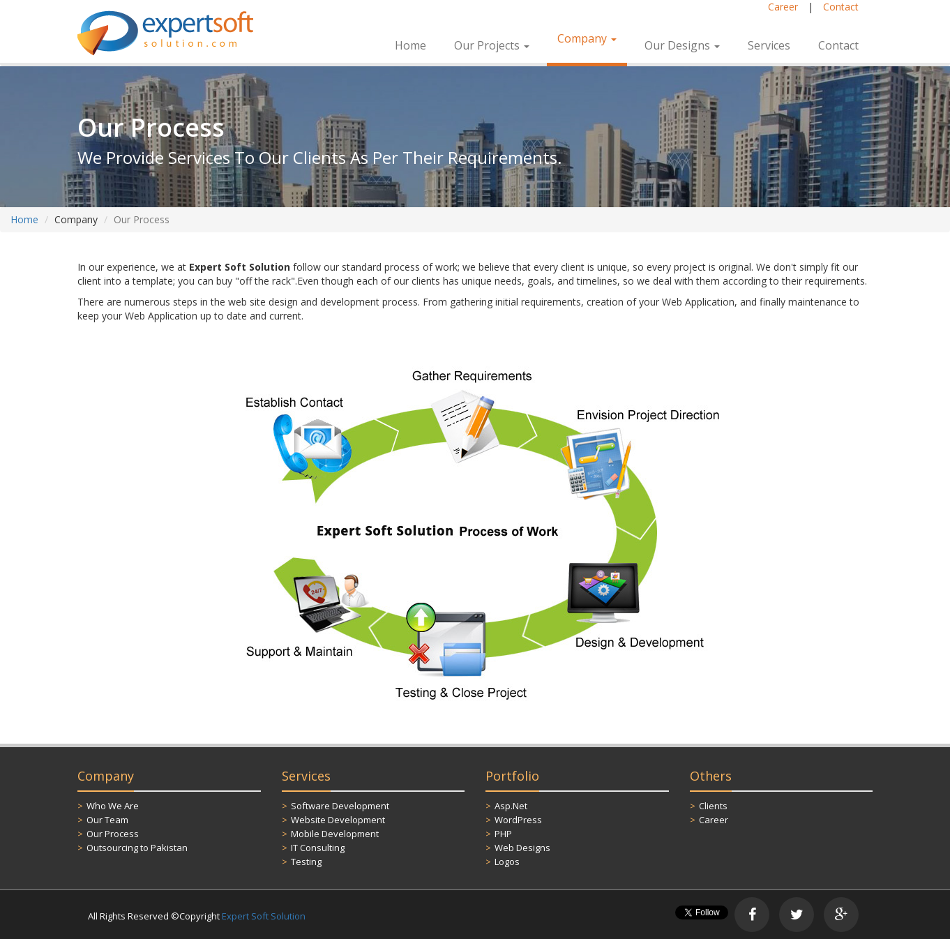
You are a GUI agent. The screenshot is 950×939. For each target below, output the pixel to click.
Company (587, 38)
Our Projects (491, 45)
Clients (713, 805)
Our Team (107, 819)
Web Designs (522, 847)
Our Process (112, 833)
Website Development (338, 819)
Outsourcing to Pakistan (137, 847)
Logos (507, 861)
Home (410, 45)
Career (783, 6)
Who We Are (112, 805)
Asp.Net (511, 805)
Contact (841, 6)
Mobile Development (335, 833)
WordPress (518, 819)
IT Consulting (318, 847)
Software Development (340, 805)
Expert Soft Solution (264, 916)
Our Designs (682, 45)
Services (769, 45)
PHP (503, 833)
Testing (306, 861)
